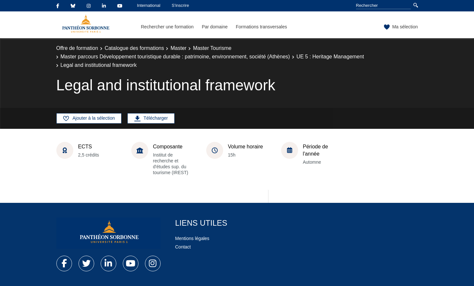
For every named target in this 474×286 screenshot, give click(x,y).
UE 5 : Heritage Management (330, 56)
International (149, 5)
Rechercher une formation (167, 26)
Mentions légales (192, 238)
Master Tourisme (212, 48)
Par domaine (214, 26)
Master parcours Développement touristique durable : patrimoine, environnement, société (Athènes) (175, 56)
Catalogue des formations (134, 48)
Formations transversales (261, 26)
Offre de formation (77, 48)
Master (178, 48)
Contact (183, 246)
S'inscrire (180, 5)
